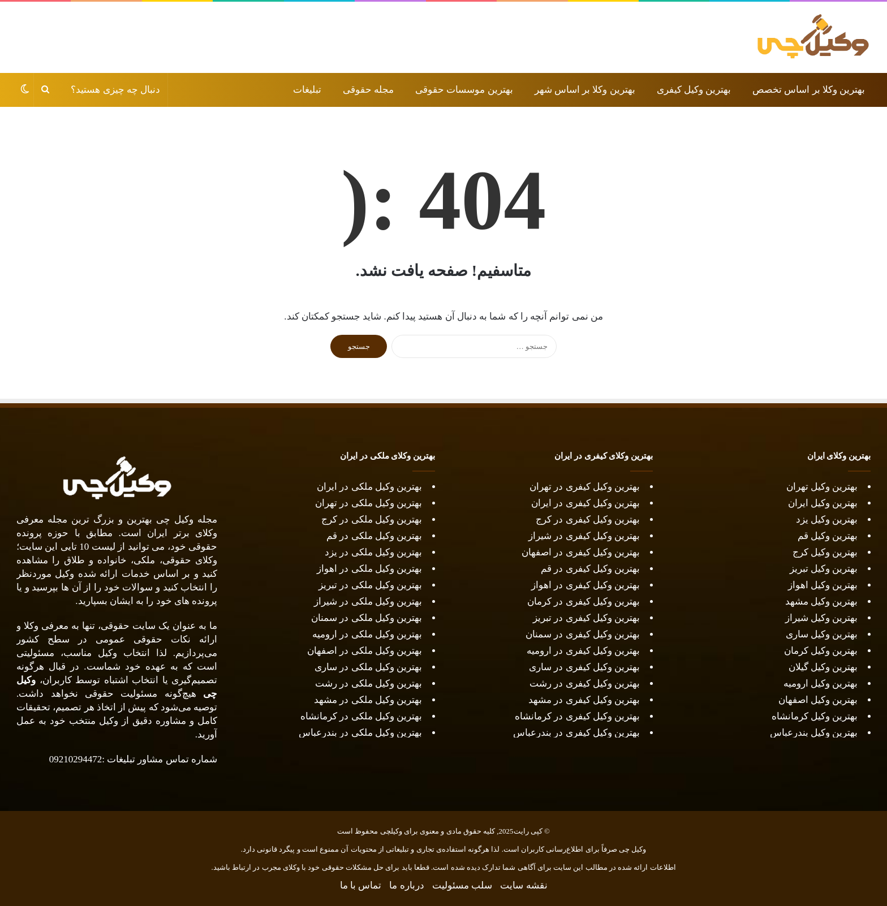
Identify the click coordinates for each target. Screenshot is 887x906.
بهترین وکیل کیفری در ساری (584, 667)
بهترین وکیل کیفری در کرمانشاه (577, 716)
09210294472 (75, 759)
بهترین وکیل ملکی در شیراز (368, 601)
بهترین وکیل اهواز (823, 585)
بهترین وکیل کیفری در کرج (588, 519)
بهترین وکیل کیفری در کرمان (582, 601)
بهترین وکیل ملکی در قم (374, 535)
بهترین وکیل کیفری (694, 89)
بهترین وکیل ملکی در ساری (368, 667)
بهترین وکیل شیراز (821, 617)
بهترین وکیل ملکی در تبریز (370, 585)
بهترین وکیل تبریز (824, 568)
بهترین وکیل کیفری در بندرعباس (576, 732)
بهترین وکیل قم (828, 535)
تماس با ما (361, 885)
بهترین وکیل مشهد (821, 601)
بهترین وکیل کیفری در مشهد (584, 699)
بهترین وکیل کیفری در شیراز (584, 535)
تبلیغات (307, 89)
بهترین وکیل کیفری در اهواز (585, 585)
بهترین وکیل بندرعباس (814, 732)
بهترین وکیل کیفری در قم (590, 568)
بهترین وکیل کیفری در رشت (584, 683)
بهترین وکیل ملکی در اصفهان (364, 650)
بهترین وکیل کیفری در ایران (585, 503)
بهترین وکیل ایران (823, 503)
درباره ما (406, 885)
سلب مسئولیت (462, 885)
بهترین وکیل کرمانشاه (815, 716)
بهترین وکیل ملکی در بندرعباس (360, 732)
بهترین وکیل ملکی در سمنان (366, 617)
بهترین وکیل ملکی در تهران (368, 503)
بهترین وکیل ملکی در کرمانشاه (361, 716)
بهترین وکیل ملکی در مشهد (368, 699)
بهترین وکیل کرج (825, 552)
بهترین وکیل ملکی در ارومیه (367, 634)
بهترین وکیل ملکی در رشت (368, 683)
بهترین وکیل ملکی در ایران (369, 486)
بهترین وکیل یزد (827, 519)
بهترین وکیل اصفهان (818, 699)
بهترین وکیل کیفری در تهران (584, 486)
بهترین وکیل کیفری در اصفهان (581, 552)
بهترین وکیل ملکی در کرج (371, 519)
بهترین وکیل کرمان (821, 650)
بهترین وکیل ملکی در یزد (373, 552)
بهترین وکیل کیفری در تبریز (586, 617)
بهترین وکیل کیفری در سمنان (583, 634)
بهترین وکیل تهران (822, 486)
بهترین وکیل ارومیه (820, 683)
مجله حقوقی (368, 89)
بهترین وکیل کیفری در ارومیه (583, 650)
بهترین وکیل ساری (822, 634)
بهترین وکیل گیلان (823, 667)
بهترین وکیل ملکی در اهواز (369, 568)
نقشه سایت (523, 885)
